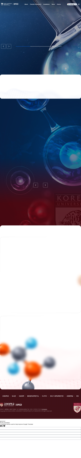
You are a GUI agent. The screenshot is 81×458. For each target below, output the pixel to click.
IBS (77, 396)
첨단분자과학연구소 (33, 396)
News (53, 4)
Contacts (44, 409)
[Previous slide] (3, 46)
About (26, 4)
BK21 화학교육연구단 (57, 396)
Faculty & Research (35, 4)
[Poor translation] (3, 426)
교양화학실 (70, 396)
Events (59, 4)
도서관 (14, 396)
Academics (46, 4)
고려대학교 (5, 396)
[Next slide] (9, 46)
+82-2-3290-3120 (35, 409)
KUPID (44, 396)
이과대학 (21, 396)
